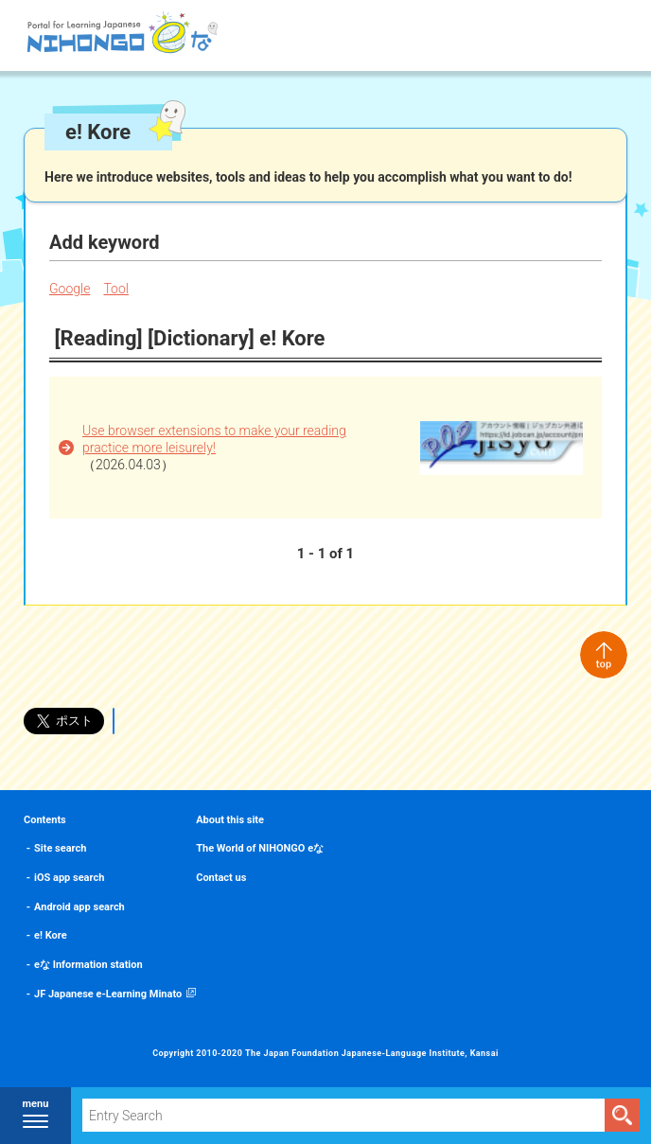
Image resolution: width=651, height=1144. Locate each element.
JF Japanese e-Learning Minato (108, 994)
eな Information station (88, 965)
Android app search (79, 907)
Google (69, 288)
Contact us (221, 877)
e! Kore (50, 935)
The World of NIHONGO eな (260, 848)
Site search (60, 848)
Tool (116, 288)
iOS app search (69, 877)
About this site (230, 820)
